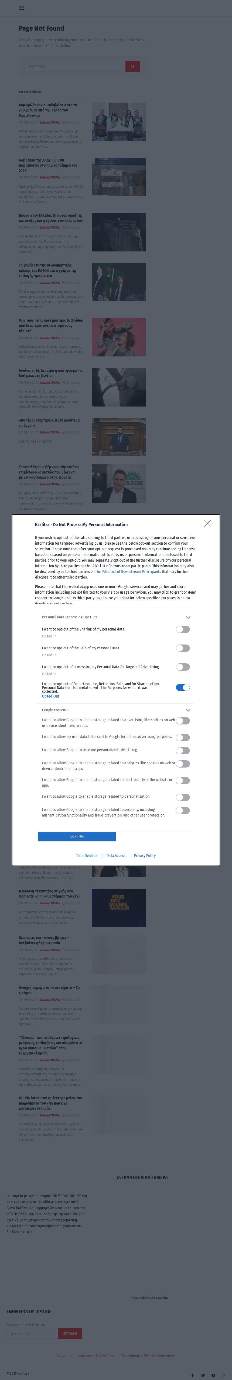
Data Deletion (87, 855)
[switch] (183, 629)
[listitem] (116, 617)
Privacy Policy (145, 855)
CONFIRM (77, 836)
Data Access (116, 855)
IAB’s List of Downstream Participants (131, 571)
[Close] (209, 525)
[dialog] (116, 690)
